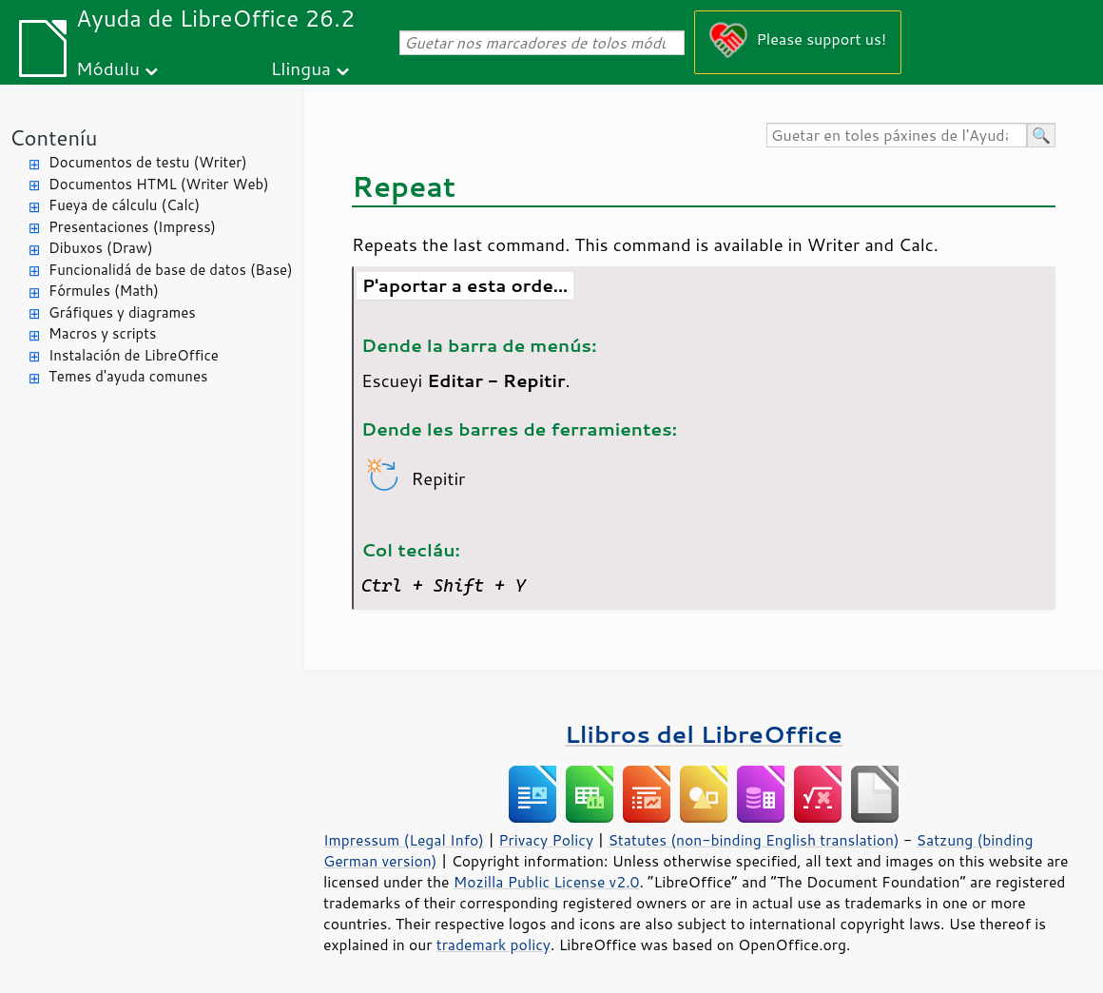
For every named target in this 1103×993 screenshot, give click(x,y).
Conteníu (53, 137)
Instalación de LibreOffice (133, 355)
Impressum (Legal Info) (403, 839)
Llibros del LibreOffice (703, 733)
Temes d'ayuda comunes (127, 376)
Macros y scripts (102, 333)
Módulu (108, 68)
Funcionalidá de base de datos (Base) (170, 270)
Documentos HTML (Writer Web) (158, 184)
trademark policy (493, 944)
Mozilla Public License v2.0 (547, 881)
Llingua (301, 68)
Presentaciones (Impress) (132, 227)
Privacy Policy (545, 839)
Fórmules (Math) (103, 291)
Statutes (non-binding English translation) (753, 839)
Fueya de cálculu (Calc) (124, 205)
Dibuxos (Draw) (100, 248)
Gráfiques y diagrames (122, 312)
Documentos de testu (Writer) (147, 162)
